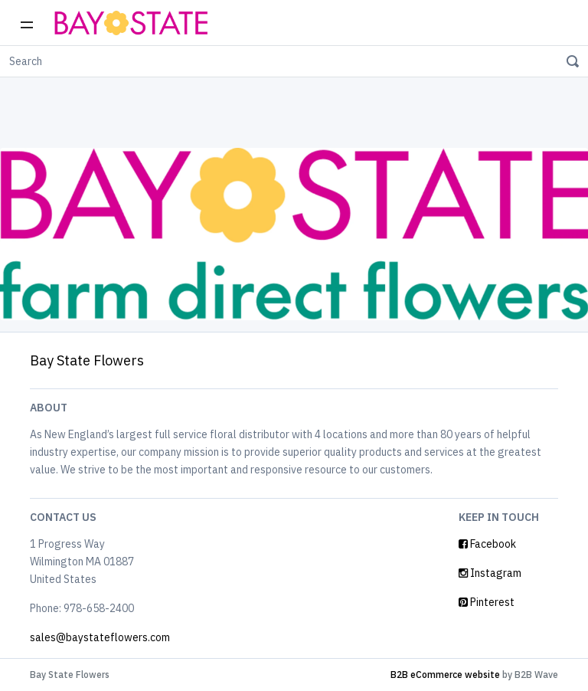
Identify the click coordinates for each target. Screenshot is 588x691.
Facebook (487, 544)
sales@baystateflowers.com (100, 637)
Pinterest (486, 602)
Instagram (490, 573)
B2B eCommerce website (445, 674)
